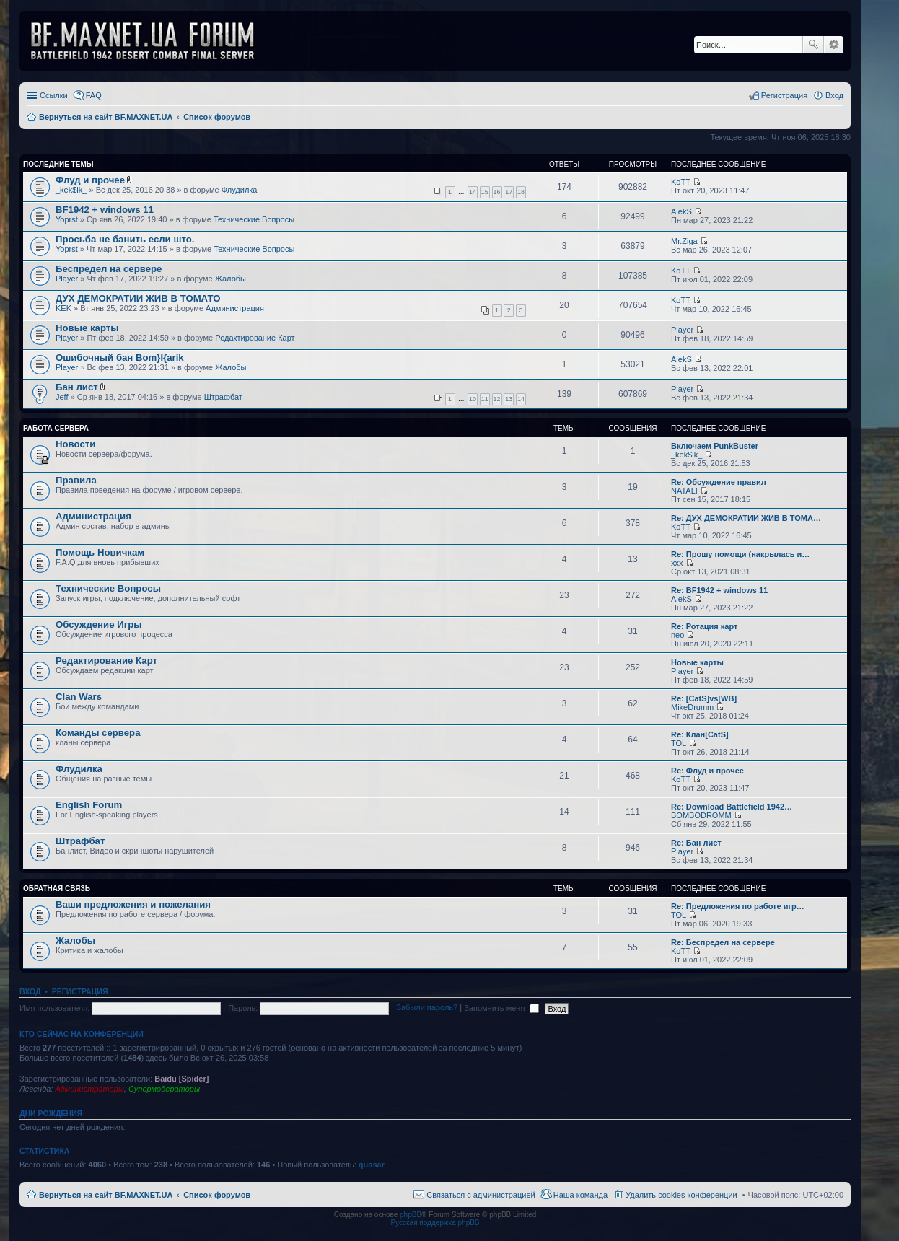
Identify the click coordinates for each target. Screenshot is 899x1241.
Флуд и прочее (90, 180)
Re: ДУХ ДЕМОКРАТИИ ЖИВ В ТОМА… (746, 518)
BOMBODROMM (701, 815)
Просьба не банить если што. (125, 239)
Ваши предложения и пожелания (133, 904)
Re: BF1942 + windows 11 (719, 590)
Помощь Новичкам (100, 552)
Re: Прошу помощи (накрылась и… (740, 554)
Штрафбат (223, 397)
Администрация (235, 308)
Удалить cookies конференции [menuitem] (681, 1194)
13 (508, 399)
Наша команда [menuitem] (580, 1194)
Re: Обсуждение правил (718, 482)
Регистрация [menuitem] (784, 95)
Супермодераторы (164, 1088)
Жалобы (230, 278)
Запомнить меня (501, 1008)
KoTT (680, 181)
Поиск (813, 44)
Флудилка (240, 189)
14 (472, 192)
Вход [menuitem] (834, 95)
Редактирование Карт (254, 337)
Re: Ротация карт (704, 626)
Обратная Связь (56, 889)
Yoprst (67, 219)
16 (497, 192)
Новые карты (87, 328)
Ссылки (54, 95)
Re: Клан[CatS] (700, 734)
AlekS (681, 211)
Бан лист (77, 387)
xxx (677, 562)
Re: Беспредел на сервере (723, 942)
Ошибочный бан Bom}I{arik (120, 357)
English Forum (89, 804)
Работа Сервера (56, 428)
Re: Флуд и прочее (707, 770)
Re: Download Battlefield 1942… (731, 806)
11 (484, 399)
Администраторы (89, 1088)
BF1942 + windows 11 (105, 209)
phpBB (410, 1215)
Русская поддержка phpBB (434, 1223)
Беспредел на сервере (109, 268)
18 (521, 192)
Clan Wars (79, 696)
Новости (75, 444)
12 (497, 399)
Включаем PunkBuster (714, 446)
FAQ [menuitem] (94, 95)
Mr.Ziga (684, 241)
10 (472, 399)
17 (508, 192)
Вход (29, 991)
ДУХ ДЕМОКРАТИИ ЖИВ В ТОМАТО (138, 298)
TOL (678, 743)
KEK (63, 308)
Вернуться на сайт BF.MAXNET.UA (105, 1194)
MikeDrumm (692, 707)
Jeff (62, 397)
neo (677, 635)
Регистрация (80, 991)
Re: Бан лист (696, 842)
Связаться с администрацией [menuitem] (480, 1194)
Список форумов (216, 1194)
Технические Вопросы (254, 219)
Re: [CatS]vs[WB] (704, 698)
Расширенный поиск (833, 44)
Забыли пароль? (426, 1008)
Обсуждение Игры (98, 624)
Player (67, 278)
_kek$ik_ (71, 189)
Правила (76, 480)
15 (484, 192)
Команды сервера (98, 732)
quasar (372, 1164)
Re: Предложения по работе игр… (737, 906)
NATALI (684, 490)
